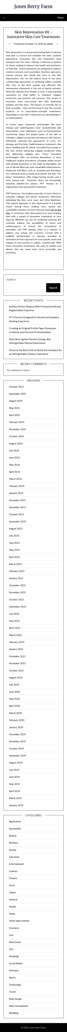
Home (12, 913)
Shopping (14, 956)
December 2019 (17, 734)
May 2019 (14, 784)
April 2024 (14, 471)
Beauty (12, 835)
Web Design (15, 998)
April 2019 (14, 791)
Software (14, 970)
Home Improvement (19, 920)
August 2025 (16, 400)
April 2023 (14, 557)
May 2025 (14, 408)
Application (15, 821)
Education (14, 856)
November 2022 (17, 592)
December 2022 (17, 585)
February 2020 (16, 720)
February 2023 (16, 571)
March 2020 (15, 713)
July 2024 (14, 450)
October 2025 (16, 386)
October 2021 (16, 670)
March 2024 (15, 478)
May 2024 (14, 464)
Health (12, 906)
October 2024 (16, 436)
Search (11, 279)
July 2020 (14, 684)
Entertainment (16, 864)
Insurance (14, 927)
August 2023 (16, 528)
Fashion (13, 871)
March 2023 (15, 564)
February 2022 (16, 642)
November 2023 (17, 507)
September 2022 (17, 606)
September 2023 (17, 521)
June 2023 (14, 542)
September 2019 (17, 755)
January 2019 (16, 805)
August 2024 (16, 443)
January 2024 (16, 493)
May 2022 (14, 620)
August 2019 (16, 762)
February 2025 (16, 422)
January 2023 (16, 578)
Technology (15, 984)
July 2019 (14, 769)
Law (11, 934)
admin (50, 43)
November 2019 (17, 741)
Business (13, 842)
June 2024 (14, 457)
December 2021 (17, 656)
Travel (12, 991)
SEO (11, 949)
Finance (13, 878)
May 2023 (14, 549)
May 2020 (14, 698)
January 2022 (16, 649)
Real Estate (15, 942)
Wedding (13, 1013)
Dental (12, 849)
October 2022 (16, 599)
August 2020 (16, 677)
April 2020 (14, 705)
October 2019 (16, 748)
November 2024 (17, 429)
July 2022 (14, 613)
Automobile (15, 828)
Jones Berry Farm (33, 6)
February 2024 (16, 486)
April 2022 (14, 627)
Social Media (15, 963)
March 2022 (15, 635)
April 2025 (14, 415)
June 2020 (14, 691)
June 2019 (14, 776)
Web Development (18, 1005)
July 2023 (14, 535)
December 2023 (17, 500)
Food (11, 885)
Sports (12, 977)
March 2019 (15, 798)
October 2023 (16, 514)
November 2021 (17, 663)
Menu (60, 17)
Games (12, 892)
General (13, 899)
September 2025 (17, 393)
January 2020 (16, 727)
